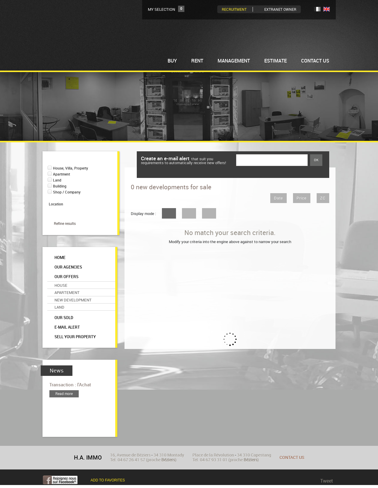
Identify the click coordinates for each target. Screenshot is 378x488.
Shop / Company (67, 192)
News (56, 370)
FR (317, 9)
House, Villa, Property (70, 168)
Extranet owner (280, 9)
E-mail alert (67, 327)
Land (57, 180)
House (60, 285)
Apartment (61, 174)
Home (60, 257)
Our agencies (68, 267)
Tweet (326, 481)
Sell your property (75, 336)
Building (59, 186)
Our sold (63, 317)
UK (326, 9)
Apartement (67, 292)
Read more (64, 393)
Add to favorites (108, 480)
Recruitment (234, 9)
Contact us (292, 457)
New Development (73, 300)
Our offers (66, 276)
